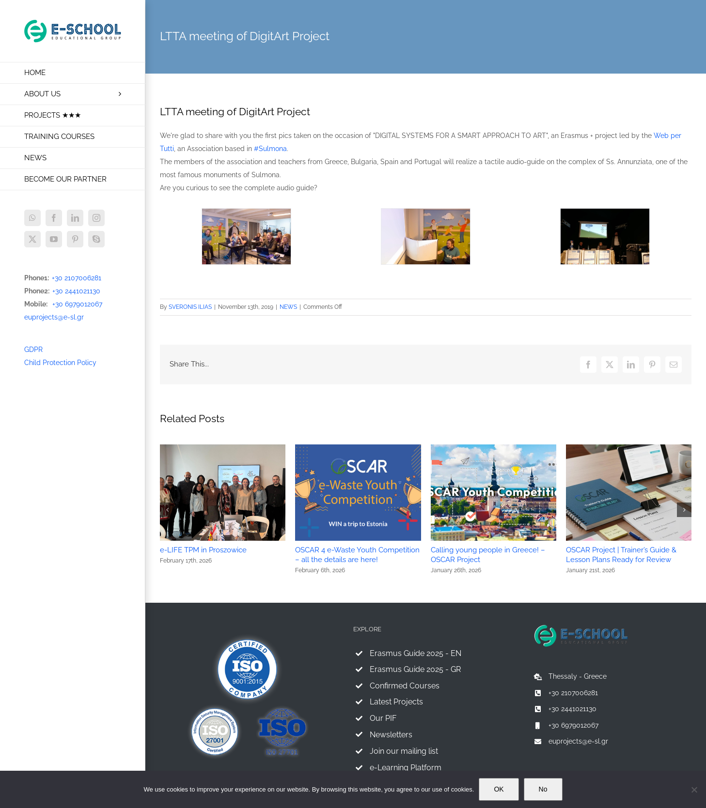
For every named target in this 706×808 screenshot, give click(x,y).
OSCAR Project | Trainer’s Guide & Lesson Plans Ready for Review (621, 555)
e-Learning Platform (405, 767)
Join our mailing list (404, 751)
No (543, 789)
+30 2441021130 (76, 291)
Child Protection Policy (60, 362)
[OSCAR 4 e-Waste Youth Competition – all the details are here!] (358, 448)
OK (498, 789)
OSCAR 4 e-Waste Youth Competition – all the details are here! (357, 555)
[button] (167, 510)
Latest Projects (396, 701)
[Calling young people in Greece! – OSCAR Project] (493, 448)
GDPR (33, 349)
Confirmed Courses (404, 685)
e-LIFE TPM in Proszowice (203, 550)
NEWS (288, 307)
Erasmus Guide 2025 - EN (415, 653)
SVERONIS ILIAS (190, 307)
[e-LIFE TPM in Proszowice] (222, 448)
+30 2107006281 (76, 278)
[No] (694, 789)
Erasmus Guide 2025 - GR (415, 669)
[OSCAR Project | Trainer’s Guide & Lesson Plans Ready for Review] (628, 448)
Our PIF (383, 718)
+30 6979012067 (77, 304)
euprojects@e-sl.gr (54, 317)
